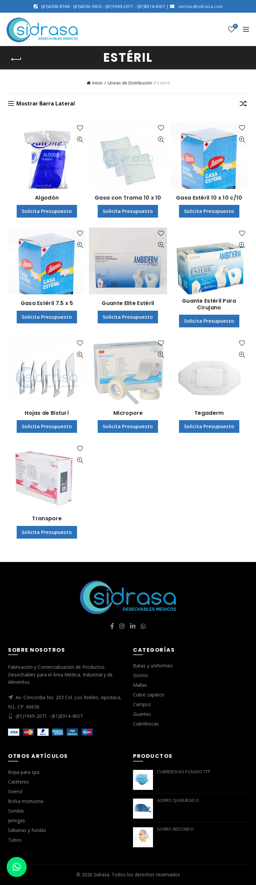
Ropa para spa (23, 772)
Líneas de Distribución (130, 83)
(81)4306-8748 (55, 6)
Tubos (15, 840)
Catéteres (18, 782)
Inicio (97, 83)
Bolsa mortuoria (25, 801)
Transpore (47, 518)
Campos (142, 704)
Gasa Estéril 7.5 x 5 (47, 303)
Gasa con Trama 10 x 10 (128, 198)
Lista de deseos (235, 26)
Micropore (128, 413)
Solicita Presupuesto (47, 211)
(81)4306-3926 (87, 6)
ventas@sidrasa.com (200, 6)
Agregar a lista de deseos (80, 128)
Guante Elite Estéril (128, 303)
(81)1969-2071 (119, 6)
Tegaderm (209, 413)
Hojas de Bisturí (47, 413)
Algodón (47, 198)
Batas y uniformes (153, 665)
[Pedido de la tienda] (243, 104)
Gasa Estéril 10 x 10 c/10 (209, 198)
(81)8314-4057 (151, 6)
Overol (15, 791)
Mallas (140, 685)
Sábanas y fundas (27, 830)
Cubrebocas (146, 723)
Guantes (142, 714)
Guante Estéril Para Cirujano (209, 304)
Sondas (16, 811)
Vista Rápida (80, 139)
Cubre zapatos (148, 694)
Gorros (140, 675)
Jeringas (16, 820)
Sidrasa (101, 874)
